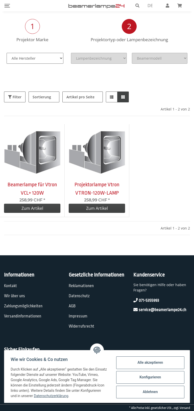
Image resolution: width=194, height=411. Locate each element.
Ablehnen (148, 392)
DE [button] (150, 5)
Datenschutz (79, 296)
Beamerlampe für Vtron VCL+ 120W (32, 188)
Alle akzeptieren (148, 362)
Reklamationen (81, 286)
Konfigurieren (148, 377)
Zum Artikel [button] (32, 208)
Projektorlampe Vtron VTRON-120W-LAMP (97, 188)
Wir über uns (14, 296)
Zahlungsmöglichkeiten (23, 306)
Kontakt (10, 286)
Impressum (78, 316)
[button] (137, 6)
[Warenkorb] (181, 6)
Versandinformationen (22, 316)
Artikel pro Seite (80, 97)
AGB (72, 306)
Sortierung (42, 97)
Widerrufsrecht (81, 326)
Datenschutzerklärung (74, 396)
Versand (185, 408)
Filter (14, 97)
